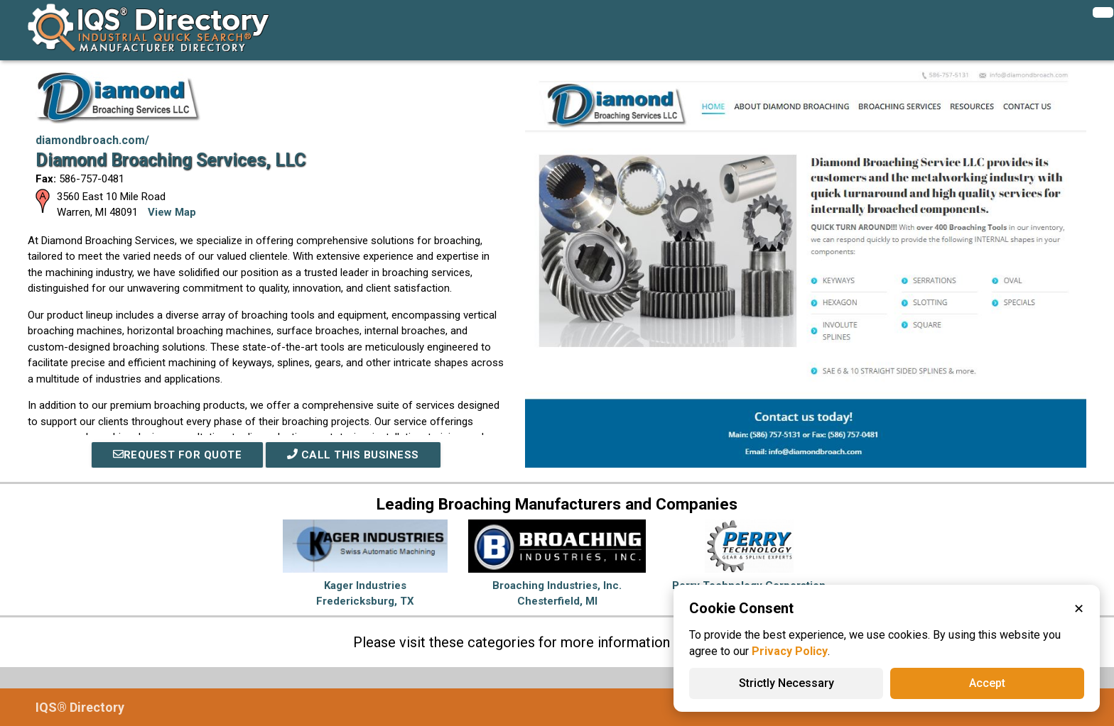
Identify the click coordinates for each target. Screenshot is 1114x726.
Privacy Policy (790, 651)
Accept (987, 683)
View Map (172, 212)
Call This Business (353, 455)
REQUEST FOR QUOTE (177, 455)
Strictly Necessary (786, 683)
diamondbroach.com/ (92, 140)
